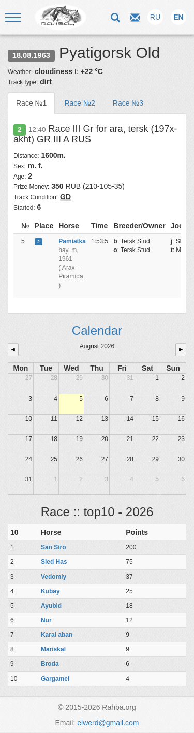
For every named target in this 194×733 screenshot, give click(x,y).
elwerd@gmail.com (108, 723)
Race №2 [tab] (79, 103)
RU (155, 17)
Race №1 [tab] (31, 103)
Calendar (97, 331)
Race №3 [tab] (128, 103)
